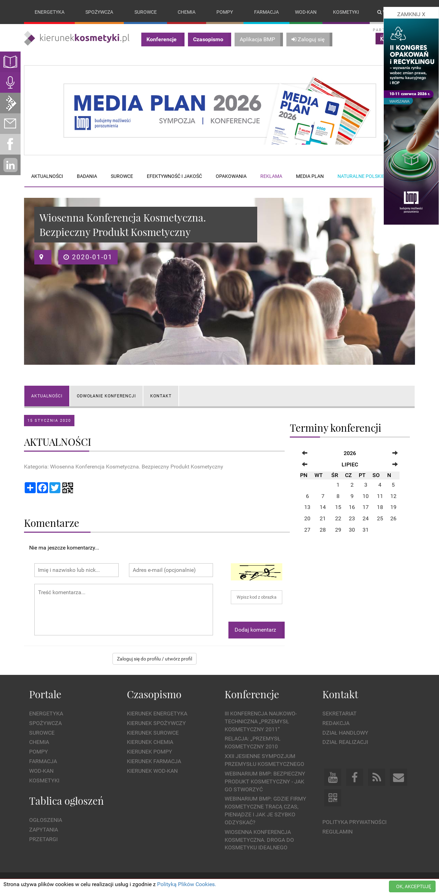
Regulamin (337, 831)
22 (338, 519)
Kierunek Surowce (153, 732)
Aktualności (47, 176)
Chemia (186, 12)
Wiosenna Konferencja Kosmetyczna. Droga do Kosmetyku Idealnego (259, 840)
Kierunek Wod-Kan (152, 771)
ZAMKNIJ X (411, 14)
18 (380, 507)
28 (323, 530)
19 (393, 507)
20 (307, 519)
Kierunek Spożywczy (156, 723)
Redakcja (335, 723)
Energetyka (49, 12)
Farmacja (266, 12)
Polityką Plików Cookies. (186, 884)
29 (338, 530)
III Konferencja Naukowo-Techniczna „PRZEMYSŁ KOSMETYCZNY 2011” (261, 721)
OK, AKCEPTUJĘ (413, 886)
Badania (87, 176)
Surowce (145, 12)
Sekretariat (339, 713)
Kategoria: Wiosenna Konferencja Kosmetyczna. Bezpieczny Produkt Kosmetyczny (123, 466)
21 (323, 519)
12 (393, 496)
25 (380, 519)
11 (380, 496)
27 (307, 530)
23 (352, 519)
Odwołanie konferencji (106, 396)
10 (366, 496)
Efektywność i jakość (174, 176)
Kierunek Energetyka (157, 713)
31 (366, 530)
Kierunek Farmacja (154, 761)
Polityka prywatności (354, 822)
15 (338, 507)
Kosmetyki (346, 12)
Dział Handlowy (345, 732)
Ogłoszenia (45, 820)
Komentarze (51, 522)
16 (352, 507)
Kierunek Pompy (149, 752)
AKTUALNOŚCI (46, 396)
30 (352, 530)
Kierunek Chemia (150, 742)
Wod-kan (306, 12)
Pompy (224, 12)
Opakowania (231, 176)
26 (393, 519)
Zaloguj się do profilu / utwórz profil (154, 658)
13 (307, 507)
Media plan (310, 176)
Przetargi (43, 839)
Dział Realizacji (345, 742)
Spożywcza (99, 12)
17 (366, 507)
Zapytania (43, 829)
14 (323, 507)
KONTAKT (160, 396)
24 (366, 519)
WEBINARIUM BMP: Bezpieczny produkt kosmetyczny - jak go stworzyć (265, 781)
